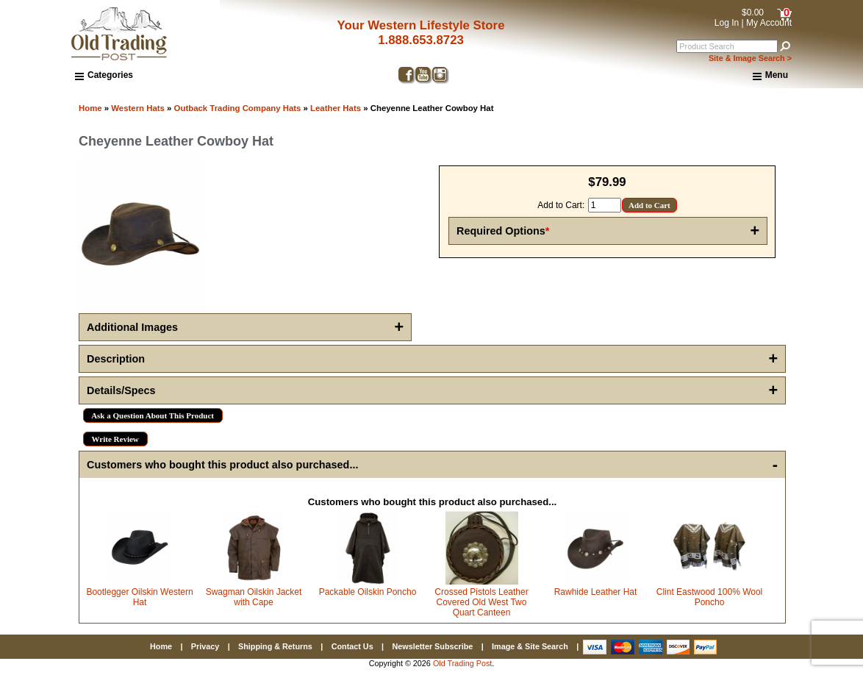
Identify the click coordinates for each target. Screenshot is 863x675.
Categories (104, 75)
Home (90, 108)
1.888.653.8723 (421, 40)
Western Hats (138, 108)
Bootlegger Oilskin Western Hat (139, 597)
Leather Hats (335, 108)
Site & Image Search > (750, 58)
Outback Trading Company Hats (237, 108)
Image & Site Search (530, 646)
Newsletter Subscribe (432, 646)
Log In (727, 23)
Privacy (205, 646)
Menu (770, 76)
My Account (769, 23)
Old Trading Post (462, 663)
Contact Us (352, 646)
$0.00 (753, 12)
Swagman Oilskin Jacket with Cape (254, 597)
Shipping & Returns (275, 646)
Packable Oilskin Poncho (368, 592)
